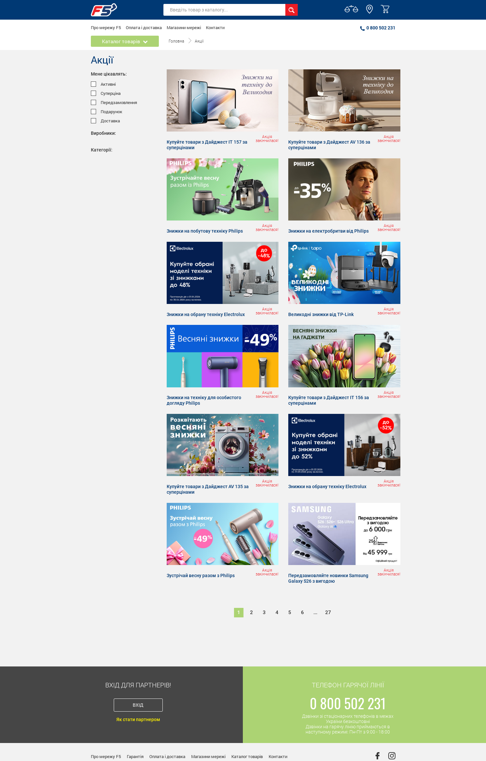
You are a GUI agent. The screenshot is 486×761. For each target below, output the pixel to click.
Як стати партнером (138, 719)
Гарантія (135, 756)
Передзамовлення (114, 102)
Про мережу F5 (106, 27)
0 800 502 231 (377, 28)
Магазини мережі (184, 27)
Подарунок (106, 112)
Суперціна (106, 93)
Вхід (138, 705)
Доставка (105, 121)
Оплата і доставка (144, 27)
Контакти (215, 27)
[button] (369, 12)
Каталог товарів (247, 756)
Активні (103, 84)
